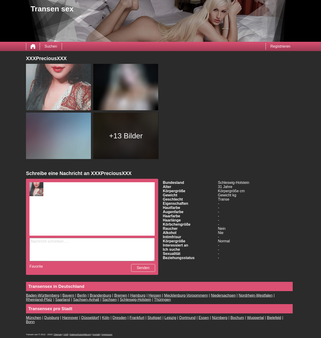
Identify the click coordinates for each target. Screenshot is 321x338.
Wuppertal (255, 318)
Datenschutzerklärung (80, 334)
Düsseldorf (90, 318)
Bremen (120, 295)
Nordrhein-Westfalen (256, 295)
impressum (107, 334)
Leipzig (170, 318)
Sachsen (109, 300)
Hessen (154, 295)
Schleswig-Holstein (135, 300)
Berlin (82, 295)
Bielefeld (274, 318)
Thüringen (162, 300)
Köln (105, 318)
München (33, 318)
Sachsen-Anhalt (86, 300)
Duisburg (51, 318)
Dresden (119, 318)
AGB (66, 334)
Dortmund (187, 318)
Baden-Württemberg (42, 295)
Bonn (30, 322)
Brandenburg (100, 295)
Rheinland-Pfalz (39, 300)
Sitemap (58, 334)
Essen (204, 318)
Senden (143, 268)
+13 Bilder (126, 136)
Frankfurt (137, 318)
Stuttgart (154, 318)
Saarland (62, 300)
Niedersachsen (223, 295)
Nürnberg (220, 318)
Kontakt (96, 334)
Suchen (51, 46)
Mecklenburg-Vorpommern (186, 295)
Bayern (68, 295)
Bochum (237, 318)
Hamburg (137, 295)
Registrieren (280, 46)
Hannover (70, 318)
